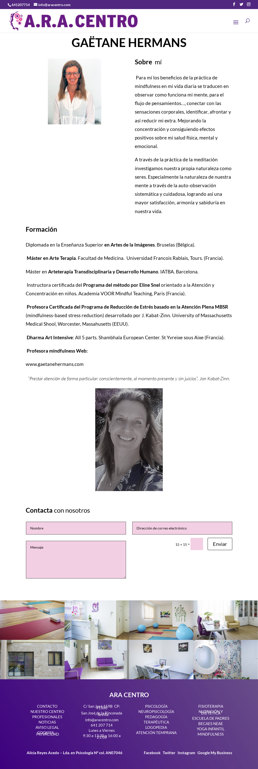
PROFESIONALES (47, 716)
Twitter (169, 752)
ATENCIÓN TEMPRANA (156, 732)
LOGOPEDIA (156, 727)
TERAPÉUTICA (156, 722)
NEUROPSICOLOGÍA (156, 711)
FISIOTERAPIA (210, 706)
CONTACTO (47, 706)
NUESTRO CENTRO (47, 711)
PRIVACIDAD (47, 734)
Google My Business (215, 752)
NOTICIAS (47, 722)
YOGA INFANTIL (210, 729)
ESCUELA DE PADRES (210, 718)
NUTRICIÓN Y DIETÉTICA (211, 712)
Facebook (152, 752)
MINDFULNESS (211, 734)
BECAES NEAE (210, 723)
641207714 (21, 5)
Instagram (186, 752)
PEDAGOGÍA (156, 716)
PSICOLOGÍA (156, 706)
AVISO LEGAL (47, 727)
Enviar (220, 544)
